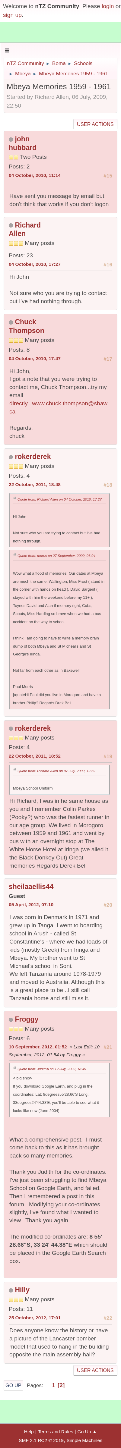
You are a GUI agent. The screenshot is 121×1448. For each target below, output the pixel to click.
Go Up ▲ (87, 1431)
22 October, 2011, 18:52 (35, 756)
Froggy (26, 1019)
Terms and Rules (55, 1431)
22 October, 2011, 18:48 (35, 484)
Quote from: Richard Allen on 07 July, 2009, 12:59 (56, 771)
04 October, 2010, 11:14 (35, 175)
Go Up (13, 1385)
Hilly (22, 1290)
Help (29, 1431)
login (108, 6)
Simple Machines (84, 1440)
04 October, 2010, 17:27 (35, 264)
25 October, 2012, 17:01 (35, 1317)
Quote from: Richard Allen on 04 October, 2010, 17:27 (60, 499)
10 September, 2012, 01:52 (38, 1046)
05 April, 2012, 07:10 (31, 904)
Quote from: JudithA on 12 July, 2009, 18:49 (52, 1069)
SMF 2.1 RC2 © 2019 (41, 1440)
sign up (12, 15)
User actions (95, 124)
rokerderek (33, 456)
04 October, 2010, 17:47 (35, 358)
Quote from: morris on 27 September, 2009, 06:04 (56, 556)
